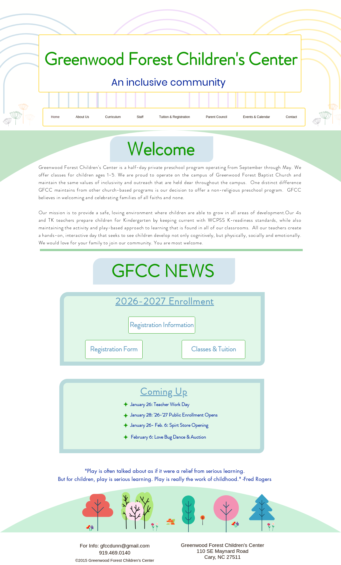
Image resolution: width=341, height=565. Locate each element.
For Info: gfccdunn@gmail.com (115, 546)
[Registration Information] (161, 325)
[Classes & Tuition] (213, 349)
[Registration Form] (114, 349)
